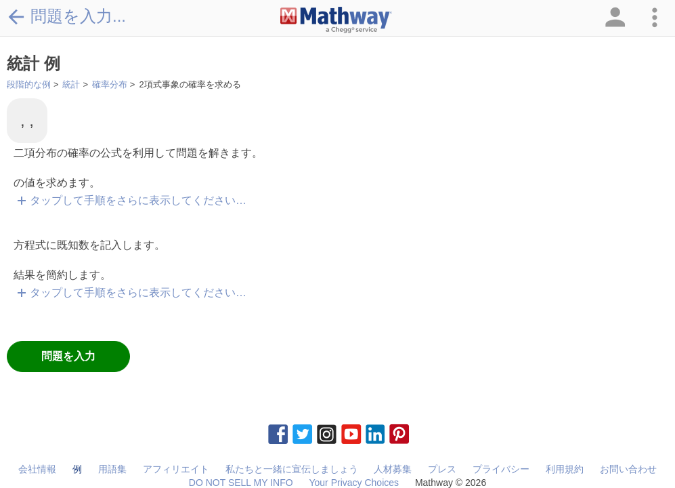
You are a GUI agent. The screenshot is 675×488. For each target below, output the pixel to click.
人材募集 (393, 469)
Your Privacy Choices (354, 482)
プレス (442, 469)
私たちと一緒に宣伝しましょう (291, 469)
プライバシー (501, 469)
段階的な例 (29, 84)
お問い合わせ (628, 469)
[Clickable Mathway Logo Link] (336, 20)
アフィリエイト (176, 469)
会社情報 (37, 469)
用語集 (112, 469)
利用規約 (565, 469)
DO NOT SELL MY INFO (241, 482)
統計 (71, 84)
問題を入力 (68, 356)
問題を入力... (66, 16)
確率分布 (109, 84)
